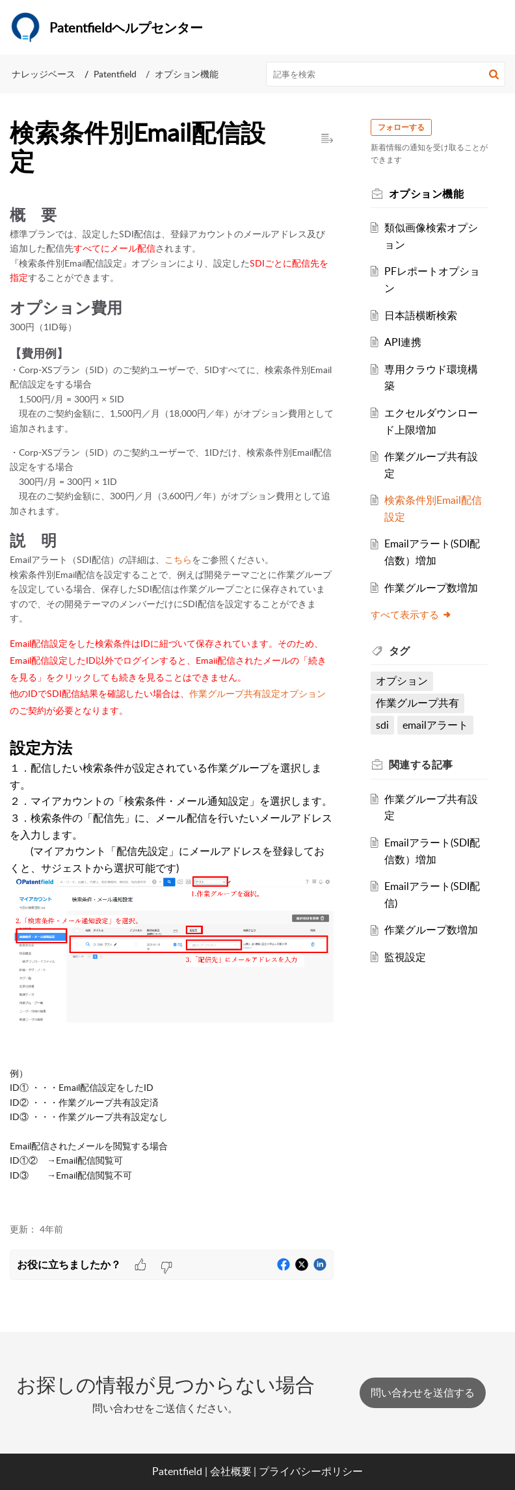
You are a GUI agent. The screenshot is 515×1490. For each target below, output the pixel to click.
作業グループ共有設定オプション (257, 693)
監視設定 (409, 957)
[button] (494, 74)
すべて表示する (415, 614)
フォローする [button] (405, 127)
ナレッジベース (43, 74)
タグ (404, 651)
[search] (386, 74)
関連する (425, 764)
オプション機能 (186, 74)
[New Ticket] (423, 1392)
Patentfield (115, 74)
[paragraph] (172, 705)
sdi (386, 725)
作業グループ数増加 (435, 588)
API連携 (407, 342)
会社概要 (231, 1471)
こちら (178, 559)
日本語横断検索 (425, 315)
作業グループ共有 (422, 703)
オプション (406, 680)
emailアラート (440, 725)
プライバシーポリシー (311, 1471)
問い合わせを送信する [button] (423, 1392)
